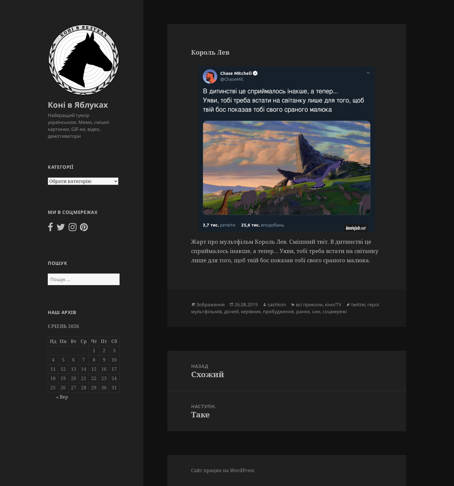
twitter (358, 304)
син (316, 311)
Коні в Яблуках (78, 104)
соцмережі (335, 311)
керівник (251, 311)
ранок (303, 311)
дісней (231, 311)
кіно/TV (333, 304)
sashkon (277, 304)
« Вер (62, 397)
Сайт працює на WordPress (222, 470)
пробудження (278, 311)
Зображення (210, 304)
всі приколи (309, 304)
